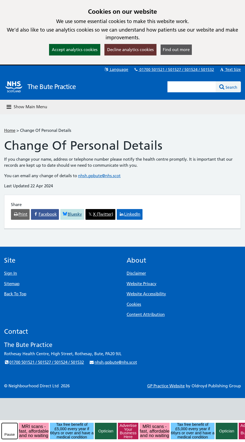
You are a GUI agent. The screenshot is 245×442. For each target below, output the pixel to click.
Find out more (176, 49)
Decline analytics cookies (130, 49)
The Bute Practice (51, 87)
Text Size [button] (230, 69)
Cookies (134, 304)
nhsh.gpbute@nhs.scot (99, 175)
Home (9, 130)
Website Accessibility (146, 293)
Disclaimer (136, 273)
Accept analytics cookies (75, 49)
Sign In (10, 273)
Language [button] (116, 69)
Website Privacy (141, 283)
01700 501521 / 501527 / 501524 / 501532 (173, 69)
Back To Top (15, 293)
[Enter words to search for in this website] (191, 86)
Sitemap (11, 283)
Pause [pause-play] (9, 434)
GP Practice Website (166, 385)
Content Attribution (146, 314)
